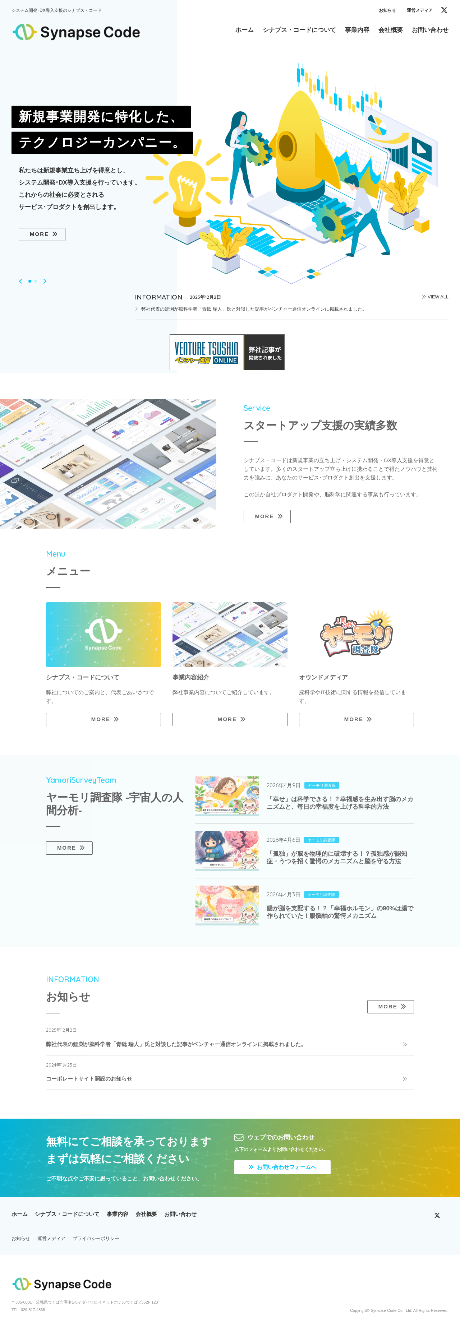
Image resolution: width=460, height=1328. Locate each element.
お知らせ (387, 10)
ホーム (20, 1214)
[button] (21, 281)
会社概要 (146, 1214)
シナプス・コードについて (67, 1214)
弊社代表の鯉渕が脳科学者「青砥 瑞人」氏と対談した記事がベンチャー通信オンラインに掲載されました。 (254, 309)
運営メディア (420, 10)
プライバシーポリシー (96, 1238)
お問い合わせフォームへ (282, 1167)
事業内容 (117, 1214)
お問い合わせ (180, 1214)
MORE (39, 234)
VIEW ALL (438, 297)
